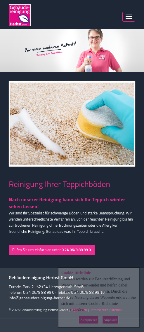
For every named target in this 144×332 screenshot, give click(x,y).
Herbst (20, 15)
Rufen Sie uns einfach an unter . (52, 250)
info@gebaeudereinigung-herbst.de (39, 298)
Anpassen (110, 319)
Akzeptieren (88, 319)
